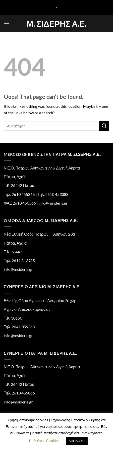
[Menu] (7, 23)
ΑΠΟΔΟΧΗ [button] (77, 441)
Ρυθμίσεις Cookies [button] (44, 440)
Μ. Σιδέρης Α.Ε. (56, 24)
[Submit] (104, 126)
